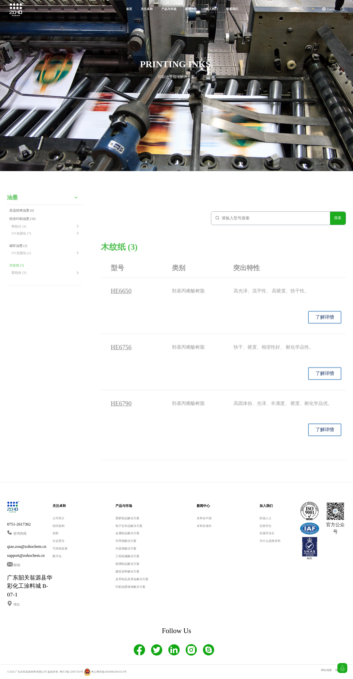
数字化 (57, 556)
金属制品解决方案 (127, 533)
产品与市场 (168, 9)
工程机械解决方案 (127, 556)
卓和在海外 (204, 525)
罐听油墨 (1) (18, 252)
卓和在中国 (204, 518)
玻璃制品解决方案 (127, 563)
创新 (56, 533)
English (331, 9)
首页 (129, 9)
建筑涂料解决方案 (127, 571)
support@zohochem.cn (26, 555)
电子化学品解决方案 (128, 525)
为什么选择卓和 (270, 540)
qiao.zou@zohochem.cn (26, 546)
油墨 (12, 204)
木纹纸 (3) (16, 271)
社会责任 (59, 540)
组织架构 (59, 525)
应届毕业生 (267, 533)
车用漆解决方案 (125, 540)
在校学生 (265, 525)
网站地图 (326, 669)
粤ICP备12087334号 (71, 671)
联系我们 (232, 9)
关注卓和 (147, 9)
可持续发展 (60, 548)
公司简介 (59, 518)
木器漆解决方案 (125, 548)
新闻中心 (191, 9)
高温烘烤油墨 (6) (21, 217)
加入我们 (212, 9)
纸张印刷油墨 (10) (22, 226)
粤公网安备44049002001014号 (104, 671)
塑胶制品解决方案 (127, 518)
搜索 (337, 221)
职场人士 (265, 518)
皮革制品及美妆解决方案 (131, 578)
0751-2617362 (19, 524)
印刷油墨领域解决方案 (130, 586)
